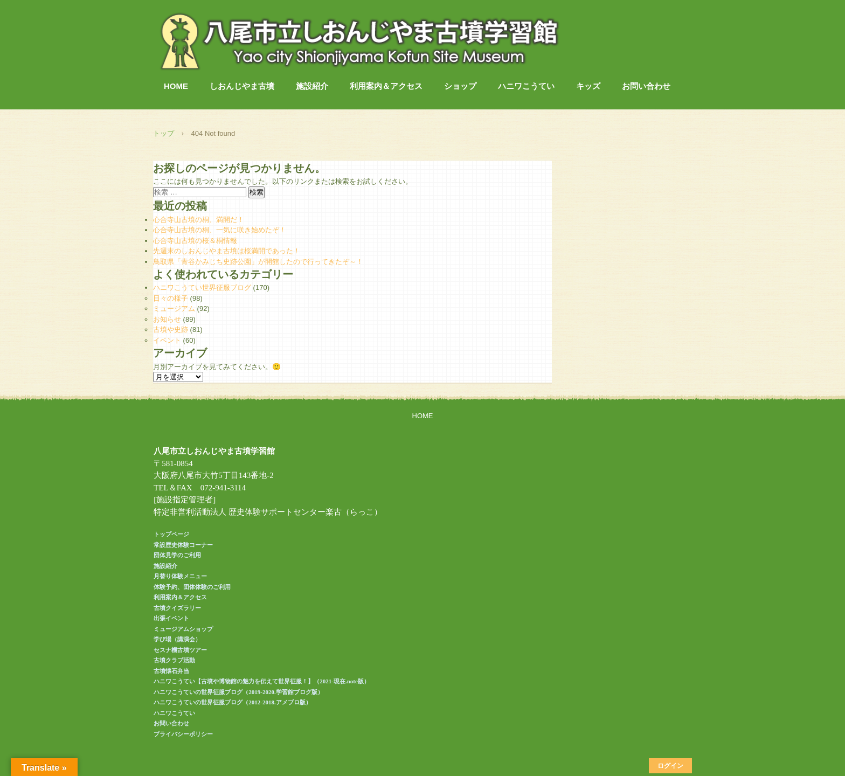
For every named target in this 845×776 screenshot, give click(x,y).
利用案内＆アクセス (386, 86)
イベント (167, 340)
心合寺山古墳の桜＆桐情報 (195, 241)
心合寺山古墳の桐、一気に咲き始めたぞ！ (219, 230)
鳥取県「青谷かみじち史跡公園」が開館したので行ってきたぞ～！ (258, 262)
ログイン (670, 766)
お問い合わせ (646, 86)
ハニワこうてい (526, 86)
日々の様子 (170, 298)
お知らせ (167, 319)
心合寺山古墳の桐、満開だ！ (198, 220)
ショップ (460, 86)
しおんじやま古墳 (242, 86)
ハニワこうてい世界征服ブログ (202, 287)
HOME (176, 86)
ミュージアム (174, 308)
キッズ (588, 86)
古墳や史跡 (170, 329)
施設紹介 (312, 86)
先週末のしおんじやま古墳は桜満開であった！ (226, 251)
